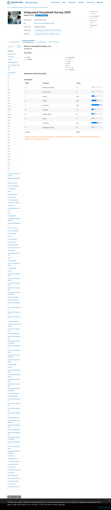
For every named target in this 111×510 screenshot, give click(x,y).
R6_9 (9, 126)
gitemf (9, 191)
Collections (72, 2)
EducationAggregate (13, 230)
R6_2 (9, 97)
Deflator (10, 270)
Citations (81, 2)
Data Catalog (55, 2)
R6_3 (9, 100)
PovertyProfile (11, 483)
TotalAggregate (12, 260)
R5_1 (9, 89)
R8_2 (9, 137)
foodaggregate (12, 188)
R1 (8, 78)
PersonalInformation (13, 481)
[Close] (109, 500)
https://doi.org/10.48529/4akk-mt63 (44, 23)
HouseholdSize (12, 241)
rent (9, 69)
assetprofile (11, 455)
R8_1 (9, 134)
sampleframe (11, 205)
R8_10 (9, 159)
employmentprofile (13, 458)
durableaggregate (13, 62)
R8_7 (9, 151)
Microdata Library (31, 2)
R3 (8, 83)
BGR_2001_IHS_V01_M (33, 7)
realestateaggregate (13, 321)
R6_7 (9, 120)
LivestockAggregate (13, 393)
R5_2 (9, 92)
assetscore (11, 56)
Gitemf (9, 236)
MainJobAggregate (13, 299)
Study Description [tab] (14, 42)
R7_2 (9, 131)
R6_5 (9, 111)
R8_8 (9, 154)
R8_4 (9, 142)
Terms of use (91, 2)
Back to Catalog (14, 497)
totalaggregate (12, 215)
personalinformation (13, 464)
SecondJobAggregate (14, 333)
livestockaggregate (13, 297)
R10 (9, 168)
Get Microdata (42, 15)
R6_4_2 (9, 106)
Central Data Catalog (17, 7)
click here (61, 504)
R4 (8, 86)
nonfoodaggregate (13, 199)
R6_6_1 (9, 114)
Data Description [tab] (28, 42)
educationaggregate (13, 185)
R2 (8, 81)
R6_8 (9, 123)
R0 (8, 75)
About (64, 2)
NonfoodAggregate (13, 244)
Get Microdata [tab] (54, 42)
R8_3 (9, 140)
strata (9, 213)
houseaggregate (12, 194)
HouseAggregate (12, 239)
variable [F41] (44, 7)
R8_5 (9, 145)
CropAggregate (12, 364)
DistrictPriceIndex (12, 227)
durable (10, 59)
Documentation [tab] (41, 42)
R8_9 (9, 156)
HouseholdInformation (14, 478)
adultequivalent (12, 53)
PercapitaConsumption (14, 247)
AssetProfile (11, 472)
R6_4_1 (9, 103)
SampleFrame (11, 250)
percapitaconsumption (14, 202)
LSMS (25, 7)
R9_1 (9, 162)
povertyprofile (11, 467)
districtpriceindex (12, 183)
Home (8, 7)
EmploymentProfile (13, 475)
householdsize (12, 197)
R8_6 (9, 148)
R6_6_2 (9, 117)
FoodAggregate (12, 233)
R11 (8, 170)
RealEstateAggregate (13, 417)
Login (100, 2)
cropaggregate (12, 268)
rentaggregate (12, 72)
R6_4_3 (9, 109)
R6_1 (9, 95)
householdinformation (14, 461)
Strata (9, 257)
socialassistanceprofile (14, 469)
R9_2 (9, 165)
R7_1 (9, 128)
